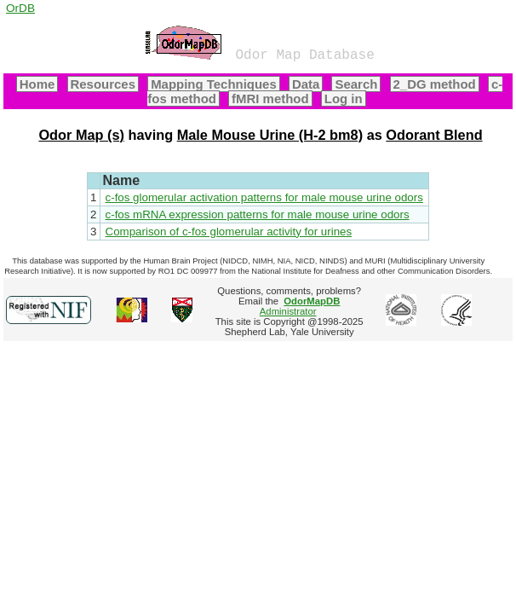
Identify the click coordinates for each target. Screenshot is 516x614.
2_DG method (434, 84)
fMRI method (270, 98)
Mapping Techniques (214, 84)
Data (305, 84)
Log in (343, 98)
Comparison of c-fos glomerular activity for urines (229, 231)
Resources (103, 84)
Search (356, 84)
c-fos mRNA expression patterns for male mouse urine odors (258, 214)
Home (37, 84)
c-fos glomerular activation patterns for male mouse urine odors (264, 197)
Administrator (300, 306)
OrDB (20, 8)
